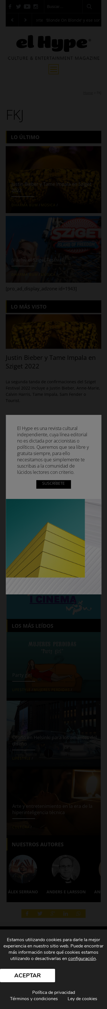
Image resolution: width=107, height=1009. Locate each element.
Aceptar (27, 975)
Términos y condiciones (34, 999)
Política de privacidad (53, 992)
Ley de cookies (82, 999)
